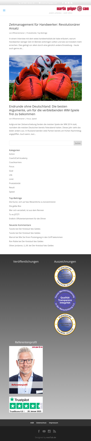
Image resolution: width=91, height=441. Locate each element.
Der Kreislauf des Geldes (29, 229)
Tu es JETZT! (14, 214)
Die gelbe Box (15, 206)
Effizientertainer (18, 33)
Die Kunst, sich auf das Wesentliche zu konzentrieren (32, 202)
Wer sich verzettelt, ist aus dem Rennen (26, 210)
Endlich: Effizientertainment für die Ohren (27, 218)
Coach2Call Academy (18, 158)
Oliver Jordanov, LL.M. (18, 245)
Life (10, 175)
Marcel (12, 237)
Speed (34, 119)
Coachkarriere (15, 162)
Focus (29, 119)
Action (12, 154)
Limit (11, 179)
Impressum (53, 423)
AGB (32, 423)
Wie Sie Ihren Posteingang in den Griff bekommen (41, 237)
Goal (11, 170)
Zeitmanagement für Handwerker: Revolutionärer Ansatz (44, 26)
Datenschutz (41, 423)
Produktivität (31, 33)
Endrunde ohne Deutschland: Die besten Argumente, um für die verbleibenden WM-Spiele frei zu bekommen (44, 110)
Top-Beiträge (42, 33)
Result (12, 187)
